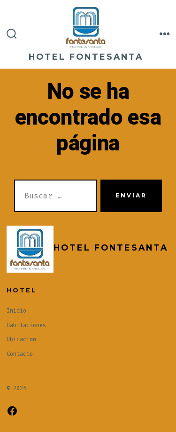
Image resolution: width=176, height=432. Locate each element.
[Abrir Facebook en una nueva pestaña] (12, 410)
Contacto (20, 354)
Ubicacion (21, 339)
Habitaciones (26, 325)
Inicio (16, 310)
